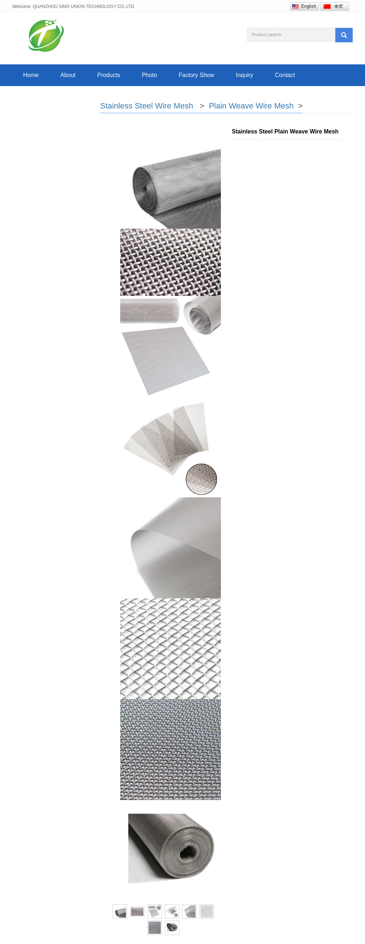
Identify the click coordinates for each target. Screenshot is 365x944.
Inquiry (244, 75)
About (68, 75)
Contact (285, 75)
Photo (149, 75)
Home (31, 75)
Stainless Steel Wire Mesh (148, 105)
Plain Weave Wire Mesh (252, 105)
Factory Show (196, 75)
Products (108, 75)
